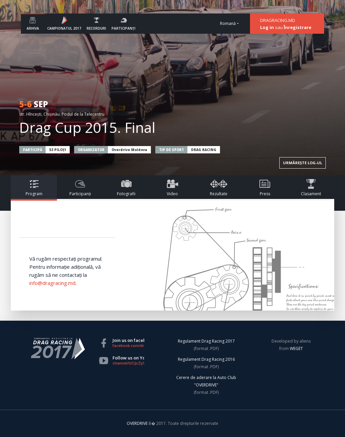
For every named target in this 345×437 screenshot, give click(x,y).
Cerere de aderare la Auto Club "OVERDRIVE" (206, 381)
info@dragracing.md (52, 283)
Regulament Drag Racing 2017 (206, 341)
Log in (267, 27)
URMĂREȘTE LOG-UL (302, 162)
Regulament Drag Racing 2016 (206, 359)
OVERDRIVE (138, 423)
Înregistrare (297, 27)
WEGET (296, 348)
